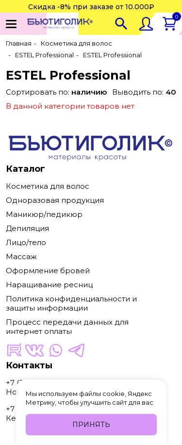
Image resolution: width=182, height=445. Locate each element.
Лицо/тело (26, 242)
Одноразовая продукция (55, 200)
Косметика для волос (47, 186)
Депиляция (27, 228)
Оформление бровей (48, 270)
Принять (91, 424)
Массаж (21, 256)
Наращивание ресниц (49, 284)
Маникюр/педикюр (44, 214)
